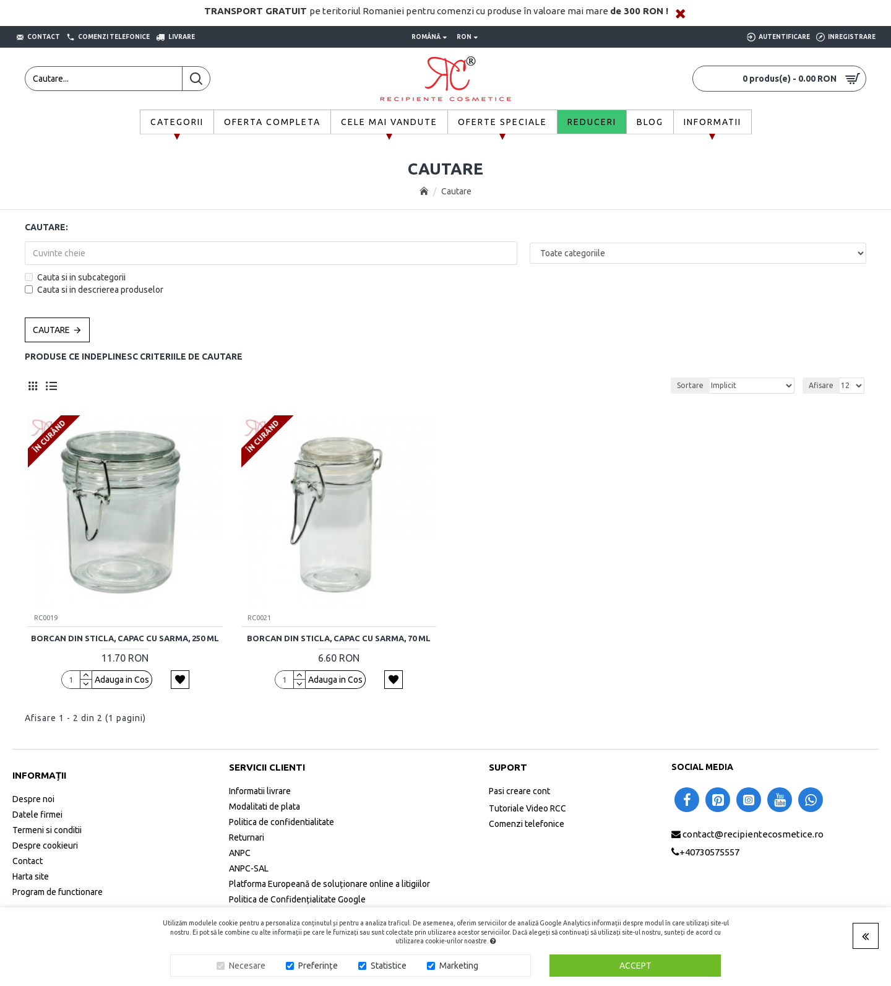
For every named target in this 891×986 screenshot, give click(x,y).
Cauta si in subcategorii (75, 277)
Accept (635, 966)
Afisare (821, 385)
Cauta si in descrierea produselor (94, 290)
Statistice (389, 966)
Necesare (247, 966)
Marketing (458, 966)
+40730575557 (709, 852)
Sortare (690, 385)
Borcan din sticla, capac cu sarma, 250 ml (125, 638)
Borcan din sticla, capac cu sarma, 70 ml (339, 638)
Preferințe (318, 966)
